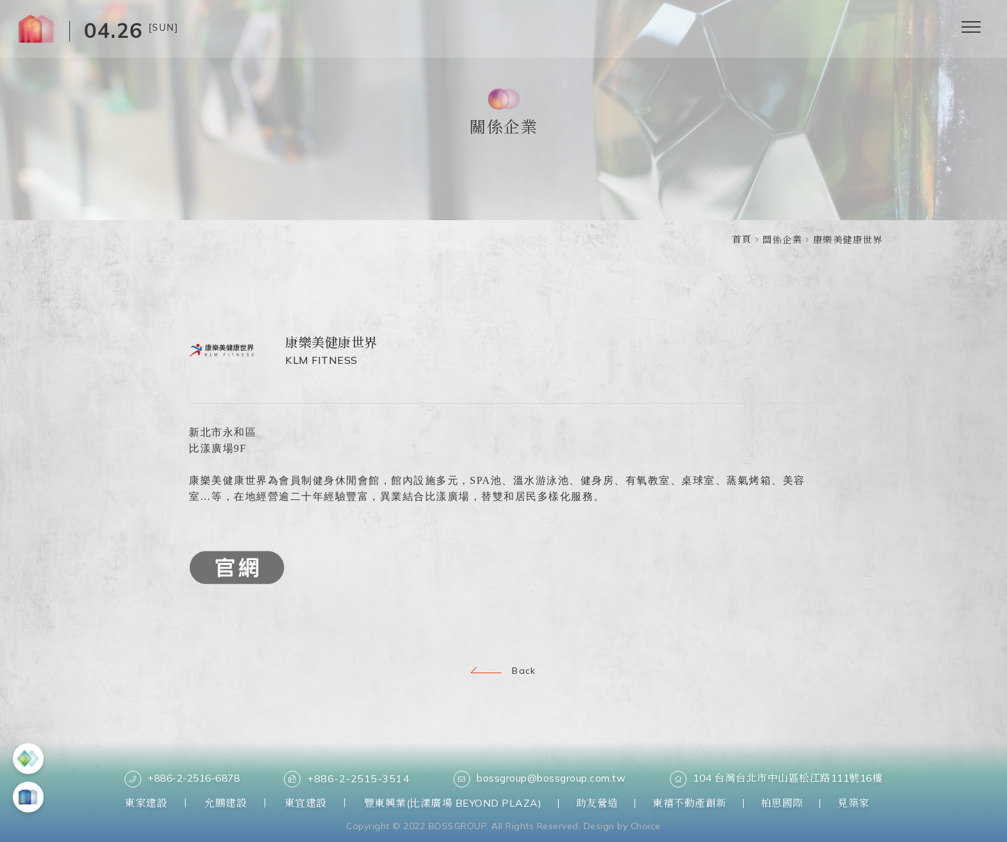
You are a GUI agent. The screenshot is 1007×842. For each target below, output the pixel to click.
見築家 (866, 802)
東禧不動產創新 (696, 802)
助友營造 (600, 802)
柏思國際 (792, 802)
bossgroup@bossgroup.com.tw (539, 779)
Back (503, 670)
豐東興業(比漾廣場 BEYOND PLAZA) (453, 802)
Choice (646, 825)
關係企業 (782, 240)
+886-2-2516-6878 (187, 779)
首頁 (742, 239)
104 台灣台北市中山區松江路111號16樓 (773, 779)
